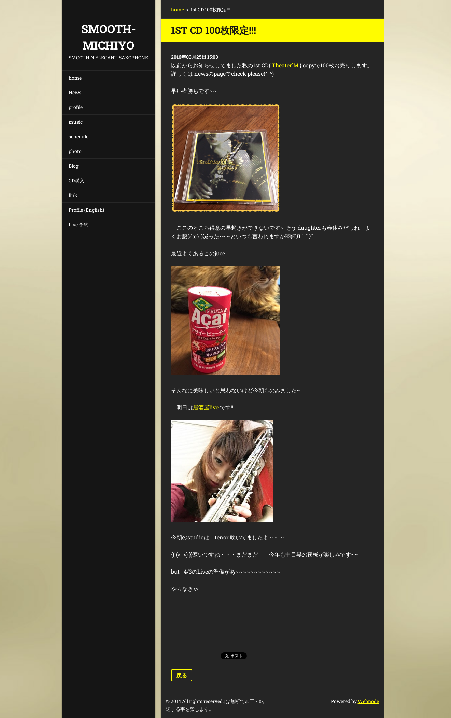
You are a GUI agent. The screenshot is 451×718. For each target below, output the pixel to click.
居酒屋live (206, 407)
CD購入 (76, 180)
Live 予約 (78, 224)
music (76, 121)
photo (75, 151)
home (75, 77)
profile (76, 107)
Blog (74, 166)
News (75, 92)
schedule (78, 136)
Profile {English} (86, 210)
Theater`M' (286, 65)
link (73, 195)
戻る (181, 675)
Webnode (368, 701)
